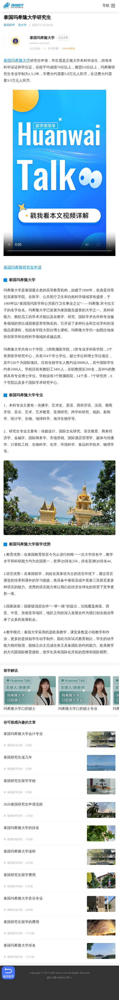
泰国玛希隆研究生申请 (23, 267)
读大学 (22, 25)
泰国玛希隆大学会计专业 (23, 734)
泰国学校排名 (15, 839)
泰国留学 (9, 25)
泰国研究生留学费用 (20, 875)
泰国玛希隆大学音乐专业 (23, 898)
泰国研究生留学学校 (20, 781)
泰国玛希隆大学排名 (20, 945)
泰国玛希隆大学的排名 (21, 828)
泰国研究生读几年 (18, 757)
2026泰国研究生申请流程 (23, 804)
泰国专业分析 (15, 745)
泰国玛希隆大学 (17, 60)
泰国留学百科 (15, 768)
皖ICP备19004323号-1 (59, 977)
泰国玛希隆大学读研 (20, 851)
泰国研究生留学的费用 (21, 922)
